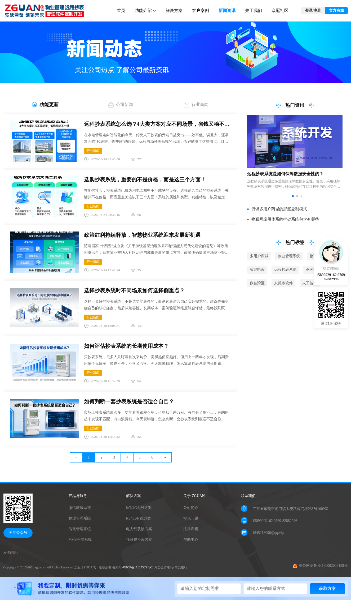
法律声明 (190, 529)
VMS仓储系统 (80, 540)
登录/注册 (313, 10)
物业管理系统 (80, 518)
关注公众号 (18, 533)
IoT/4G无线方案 (139, 508)
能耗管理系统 (80, 529)
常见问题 (190, 518)
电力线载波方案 (139, 529)
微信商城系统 (80, 508)
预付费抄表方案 (139, 540)
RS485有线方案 (138, 518)
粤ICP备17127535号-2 (138, 567)
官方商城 (336, 10)
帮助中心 (190, 540)
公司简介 (190, 508)
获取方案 (327, 588)
